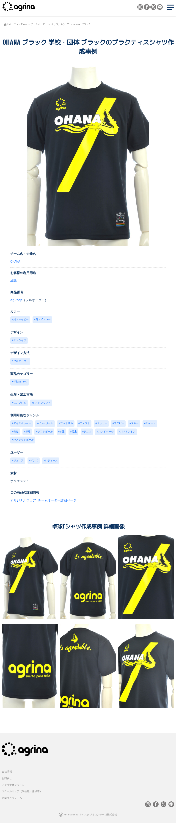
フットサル (66, 422)
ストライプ (20, 340)
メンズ (34, 458)
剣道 (16, 430)
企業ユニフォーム (12, 795)
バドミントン (127, 430)
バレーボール (45, 422)
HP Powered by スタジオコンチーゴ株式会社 (90, 811)
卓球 (13, 280)
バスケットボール (24, 438)
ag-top (16, 300)
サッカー (102, 422)
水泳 (62, 430)
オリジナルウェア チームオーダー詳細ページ (43, 498)
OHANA (15, 261)
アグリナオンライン (13, 782)
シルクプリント (42, 401)
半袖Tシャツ (21, 381)
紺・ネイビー (21, 319)
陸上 (74, 430)
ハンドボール (105, 430)
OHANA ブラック (82, 24)
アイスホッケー (22, 422)
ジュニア (19, 458)
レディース (51, 458)
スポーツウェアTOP (17, 24)
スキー (135, 422)
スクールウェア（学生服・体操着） (22, 788)
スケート (151, 422)
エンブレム (20, 401)
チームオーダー (39, 24)
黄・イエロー (43, 319)
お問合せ (7, 775)
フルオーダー (21, 360)
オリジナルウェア (60, 24)
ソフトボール (45, 430)
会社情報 (7, 768)
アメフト (85, 422)
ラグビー (119, 422)
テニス (87, 430)
